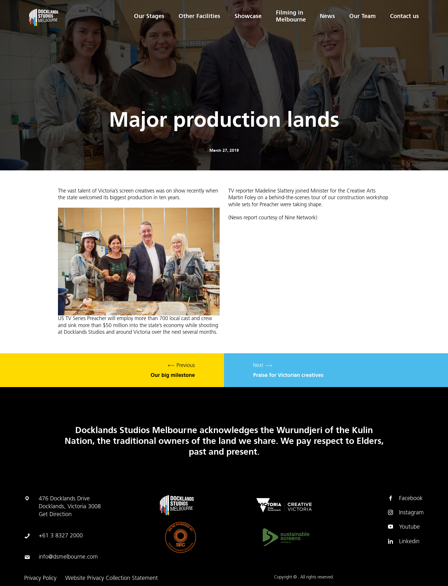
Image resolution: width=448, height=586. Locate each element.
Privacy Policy (40, 578)
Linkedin (403, 541)
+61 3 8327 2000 (61, 536)
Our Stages (147, 16)
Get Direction (55, 515)
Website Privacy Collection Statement (111, 578)
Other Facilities (197, 16)
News (326, 16)
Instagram (405, 512)
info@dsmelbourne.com (68, 557)
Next (336, 370)
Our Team (362, 16)
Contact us (404, 16)
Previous (112, 370)
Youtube (403, 527)
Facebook (405, 498)
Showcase (246, 16)
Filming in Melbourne (290, 16)
